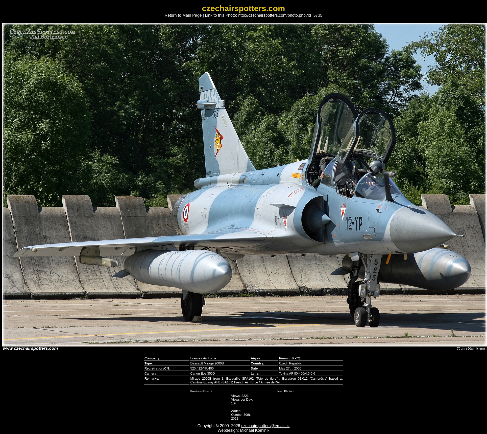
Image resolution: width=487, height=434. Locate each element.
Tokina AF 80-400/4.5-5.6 (297, 373)
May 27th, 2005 (290, 368)
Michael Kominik (254, 430)
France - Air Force (203, 358)
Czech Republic (290, 363)
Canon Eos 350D (202, 373)
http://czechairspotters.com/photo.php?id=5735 (280, 15)
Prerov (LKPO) (289, 358)
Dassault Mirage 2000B (207, 363)
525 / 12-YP (198, 368)
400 (211, 368)
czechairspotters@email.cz (265, 426)
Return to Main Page (183, 15)
